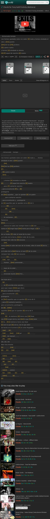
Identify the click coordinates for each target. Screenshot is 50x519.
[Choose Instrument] (21, 80)
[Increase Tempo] (16, 56)
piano (10, 80)
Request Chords (21, 508)
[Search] (47, 2)
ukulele (17, 80)
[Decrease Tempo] (2, 56)
